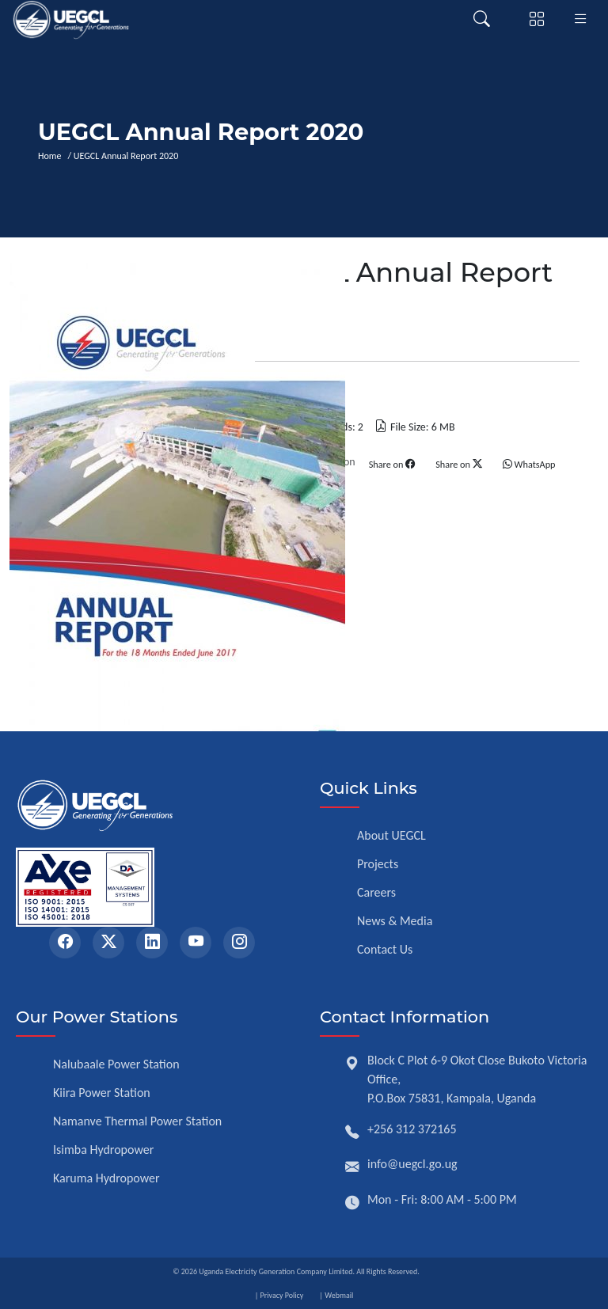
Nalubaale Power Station (116, 1064)
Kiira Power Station (101, 1092)
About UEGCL (391, 835)
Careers (376, 892)
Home (52, 155)
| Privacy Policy (279, 1295)
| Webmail (336, 1295)
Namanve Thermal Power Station (137, 1121)
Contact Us (384, 949)
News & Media (394, 920)
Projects (377, 863)
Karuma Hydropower (106, 1178)
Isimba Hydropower (103, 1149)
